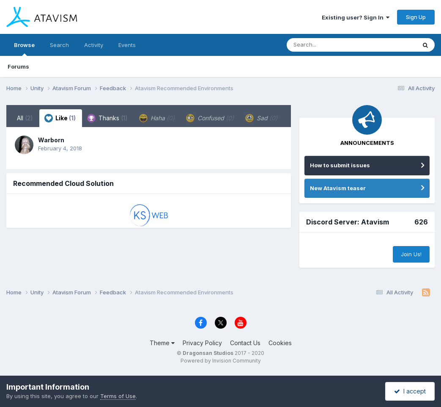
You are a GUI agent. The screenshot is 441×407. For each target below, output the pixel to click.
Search (59, 45)
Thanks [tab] (107, 118)
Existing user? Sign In (355, 17)
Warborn (51, 140)
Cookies (280, 342)
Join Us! (411, 254)
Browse (24, 49)
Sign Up (416, 17)
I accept (410, 391)
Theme (162, 342)
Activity (93, 45)
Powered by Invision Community (221, 360)
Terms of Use (118, 396)
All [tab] (25, 118)
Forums (18, 66)
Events (127, 45)
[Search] (328, 45)
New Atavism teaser (338, 188)
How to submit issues (340, 165)
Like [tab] (60, 118)
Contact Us (245, 342)
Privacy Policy (202, 342)
